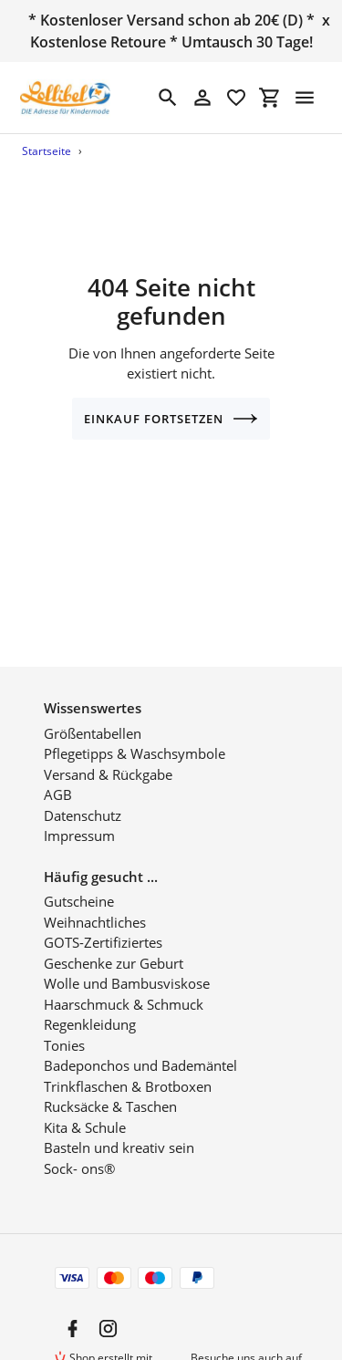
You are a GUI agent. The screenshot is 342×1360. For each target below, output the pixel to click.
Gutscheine (79, 881)
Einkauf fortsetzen (171, 418)
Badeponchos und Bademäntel (140, 1045)
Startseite (46, 151)
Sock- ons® (79, 1147)
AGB (58, 774)
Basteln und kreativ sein (119, 1127)
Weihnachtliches (95, 901)
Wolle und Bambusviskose (127, 963)
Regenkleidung (90, 1004)
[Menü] (304, 97)
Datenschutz (82, 794)
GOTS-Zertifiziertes (103, 922)
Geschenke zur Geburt (113, 942)
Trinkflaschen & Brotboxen (128, 1065)
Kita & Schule (85, 1106)
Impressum (79, 815)
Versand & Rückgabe (108, 753)
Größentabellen (92, 712)
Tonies (64, 1024)
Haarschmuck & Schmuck (123, 983)
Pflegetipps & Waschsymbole (134, 733)
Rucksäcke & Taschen (110, 1086)
